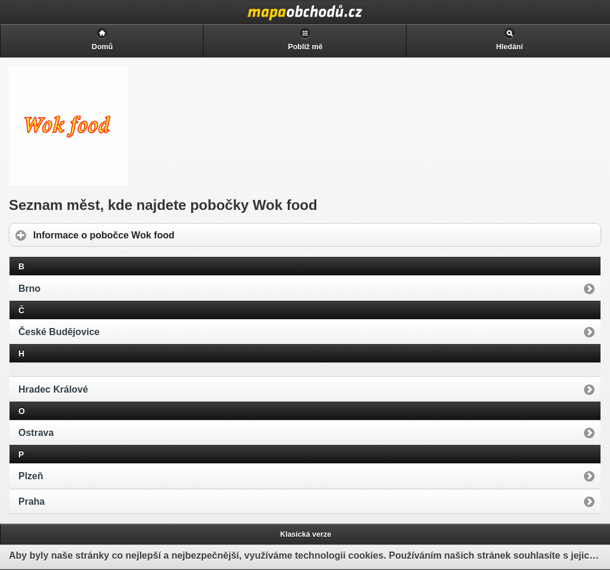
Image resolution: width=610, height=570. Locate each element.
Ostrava (36, 433)
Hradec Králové (53, 389)
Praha (31, 501)
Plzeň (30, 476)
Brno (29, 289)
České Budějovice (59, 332)
